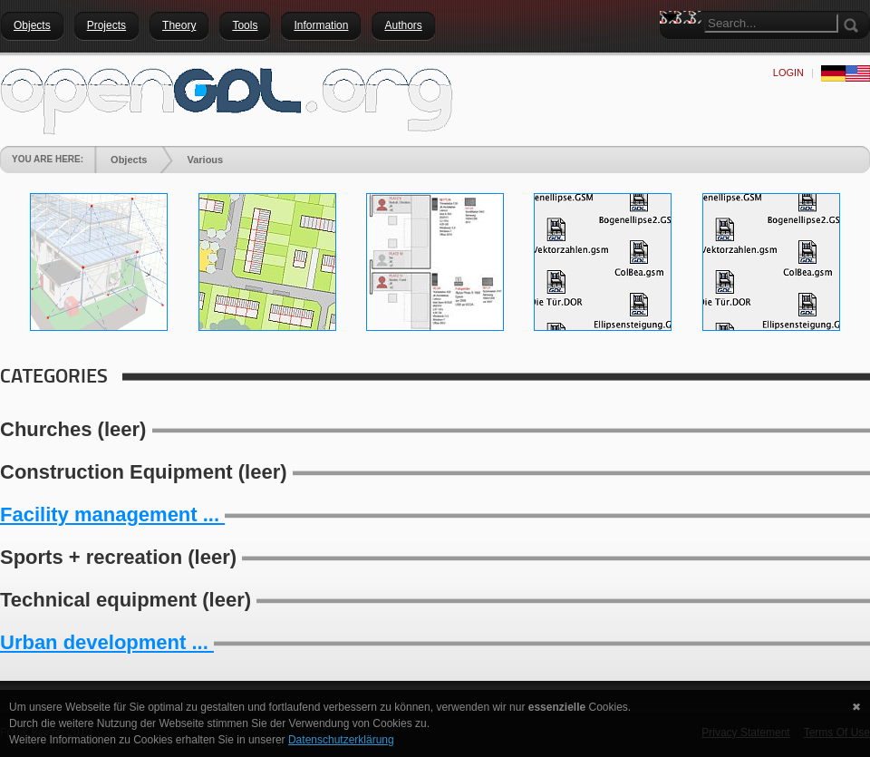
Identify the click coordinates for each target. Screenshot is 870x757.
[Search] (771, 23)
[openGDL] (226, 98)
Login (788, 72)
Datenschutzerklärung (341, 739)
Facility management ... (112, 514)
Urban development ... (107, 642)
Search (673, 49)
